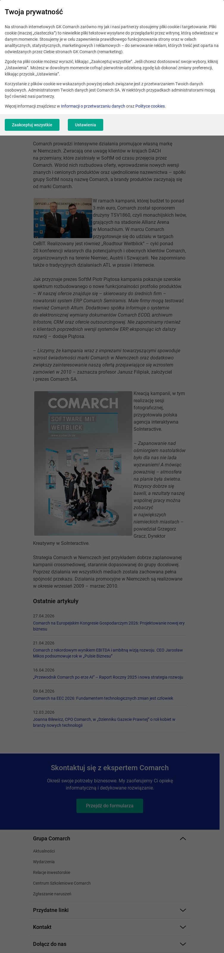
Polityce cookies (150, 106)
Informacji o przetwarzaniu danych (93, 106)
